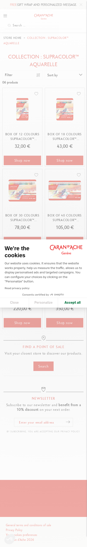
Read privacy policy (17, 288)
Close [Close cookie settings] (14, 303)
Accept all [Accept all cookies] (72, 303)
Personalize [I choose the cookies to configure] (43, 303)
